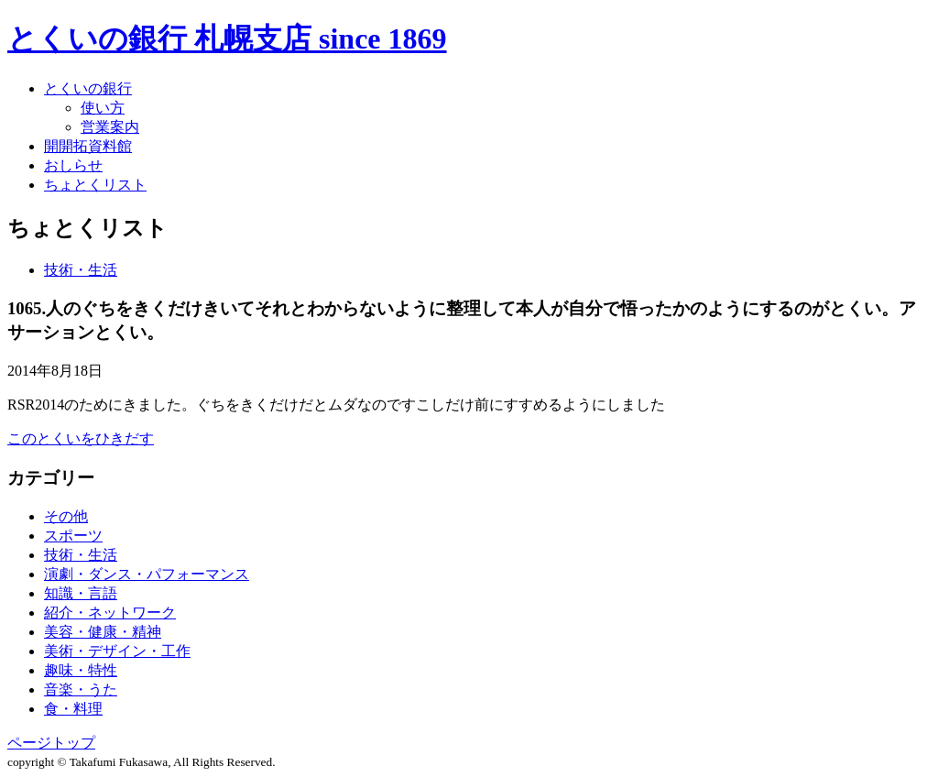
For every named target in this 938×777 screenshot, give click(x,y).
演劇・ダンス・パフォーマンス (146, 574)
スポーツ (73, 535)
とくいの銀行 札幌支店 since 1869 (227, 38)
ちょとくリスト (95, 184)
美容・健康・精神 (102, 632)
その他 (66, 516)
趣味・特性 (80, 670)
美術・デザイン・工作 (117, 651)
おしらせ (73, 165)
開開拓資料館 (88, 146)
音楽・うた (80, 689)
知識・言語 (80, 593)
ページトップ (51, 742)
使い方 (103, 107)
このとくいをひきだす (80, 438)
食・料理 (73, 709)
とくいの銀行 (88, 88)
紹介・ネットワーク (110, 612)
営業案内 (110, 127)
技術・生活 (80, 270)
